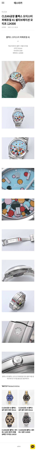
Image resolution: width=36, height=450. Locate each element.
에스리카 (18, 2)
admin (19, 446)
